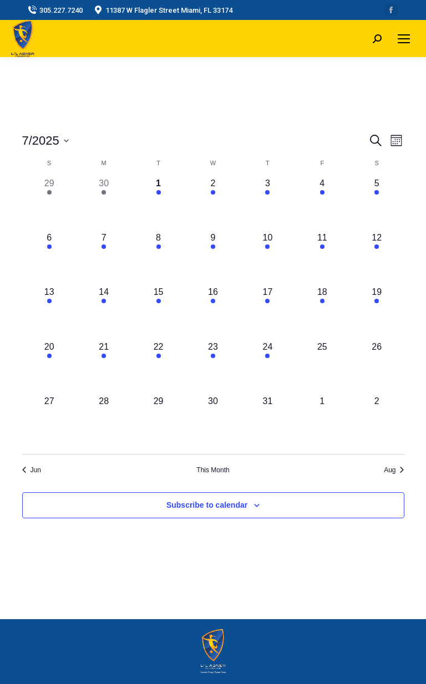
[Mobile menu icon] (404, 39)
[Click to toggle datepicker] (45, 140)
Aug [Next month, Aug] (394, 470)
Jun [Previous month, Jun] (31, 470)
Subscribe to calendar (206, 505)
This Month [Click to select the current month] (212, 470)
